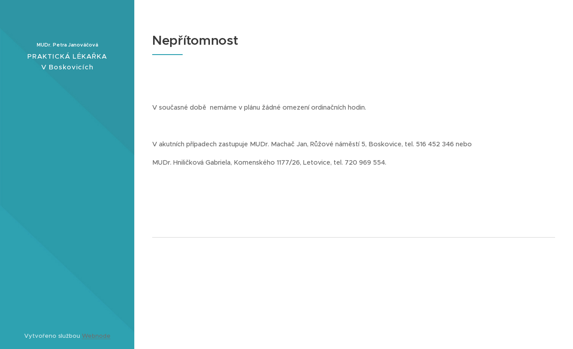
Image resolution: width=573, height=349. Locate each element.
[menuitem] (67, 164)
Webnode (96, 336)
